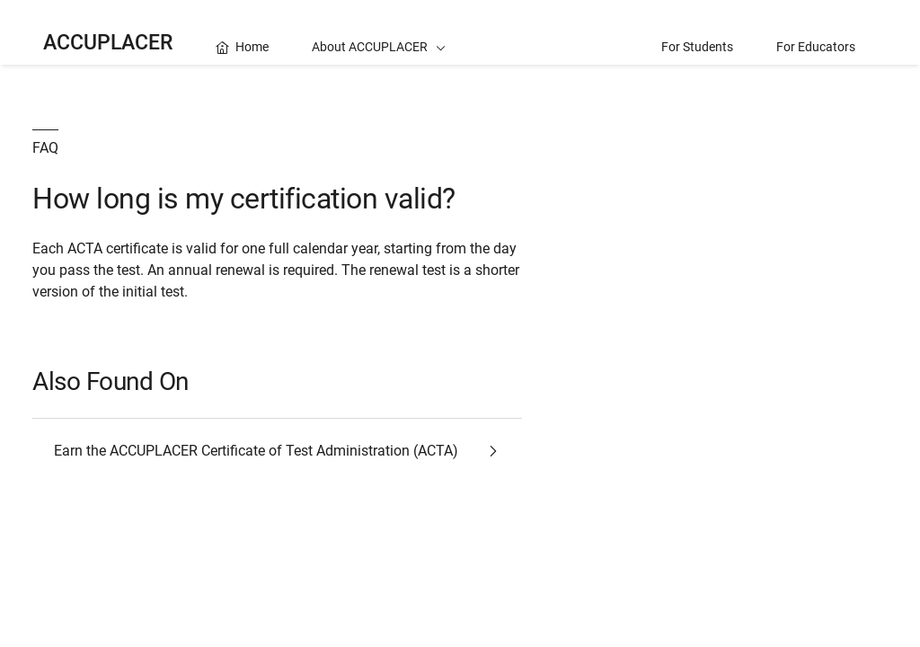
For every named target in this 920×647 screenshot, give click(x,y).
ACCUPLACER (107, 43)
